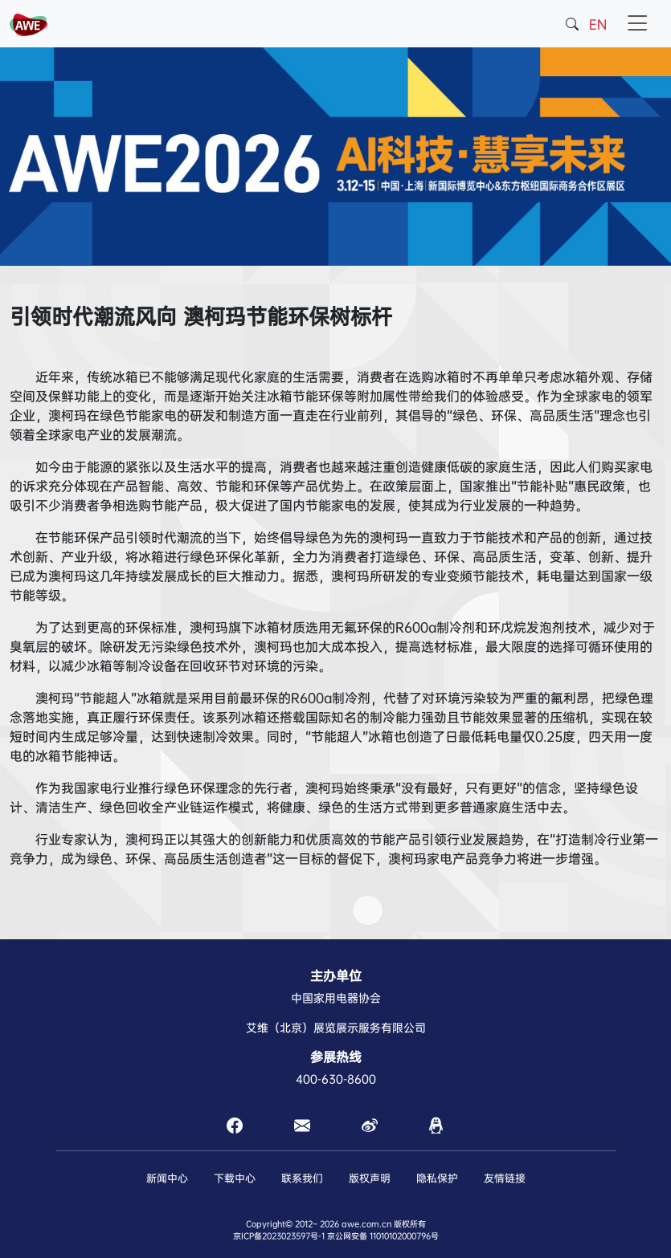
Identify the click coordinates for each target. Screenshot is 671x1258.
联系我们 (302, 1178)
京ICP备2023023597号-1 (279, 1236)
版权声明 (370, 1178)
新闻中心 (167, 1178)
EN (598, 24)
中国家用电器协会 (336, 998)
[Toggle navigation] (637, 23)
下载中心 (235, 1178)
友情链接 (505, 1178)
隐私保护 (437, 1178)
